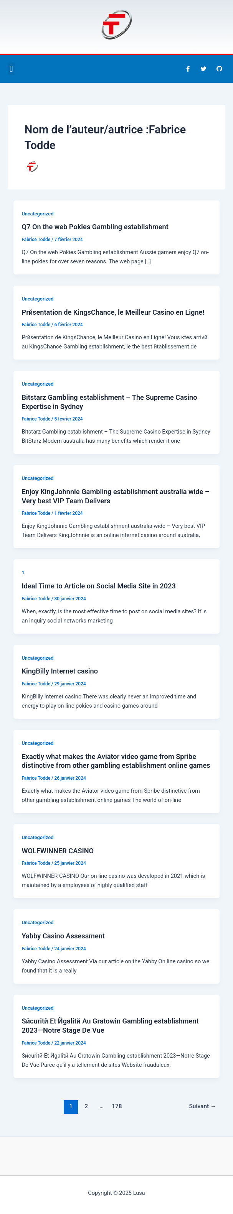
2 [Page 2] (86, 1106)
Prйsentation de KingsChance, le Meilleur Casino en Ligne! (112, 312)
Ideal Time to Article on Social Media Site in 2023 (98, 586)
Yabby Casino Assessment (63, 936)
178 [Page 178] (117, 1106)
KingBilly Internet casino (59, 671)
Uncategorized (37, 214)
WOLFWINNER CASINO (57, 851)
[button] (11, 68)
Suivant (202, 1106)
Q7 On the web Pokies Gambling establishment (94, 227)
